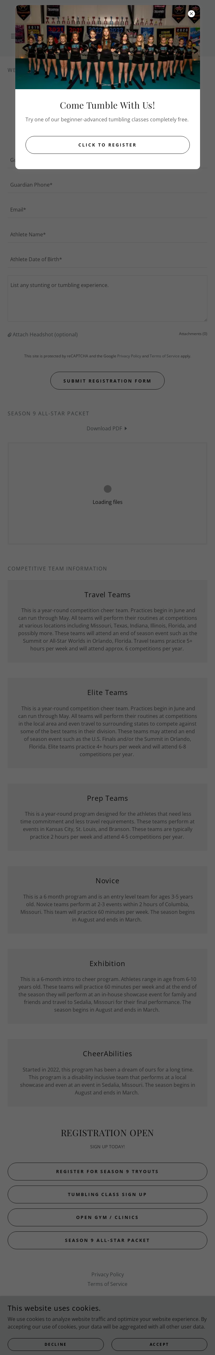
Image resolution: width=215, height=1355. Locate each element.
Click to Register (107, 145)
